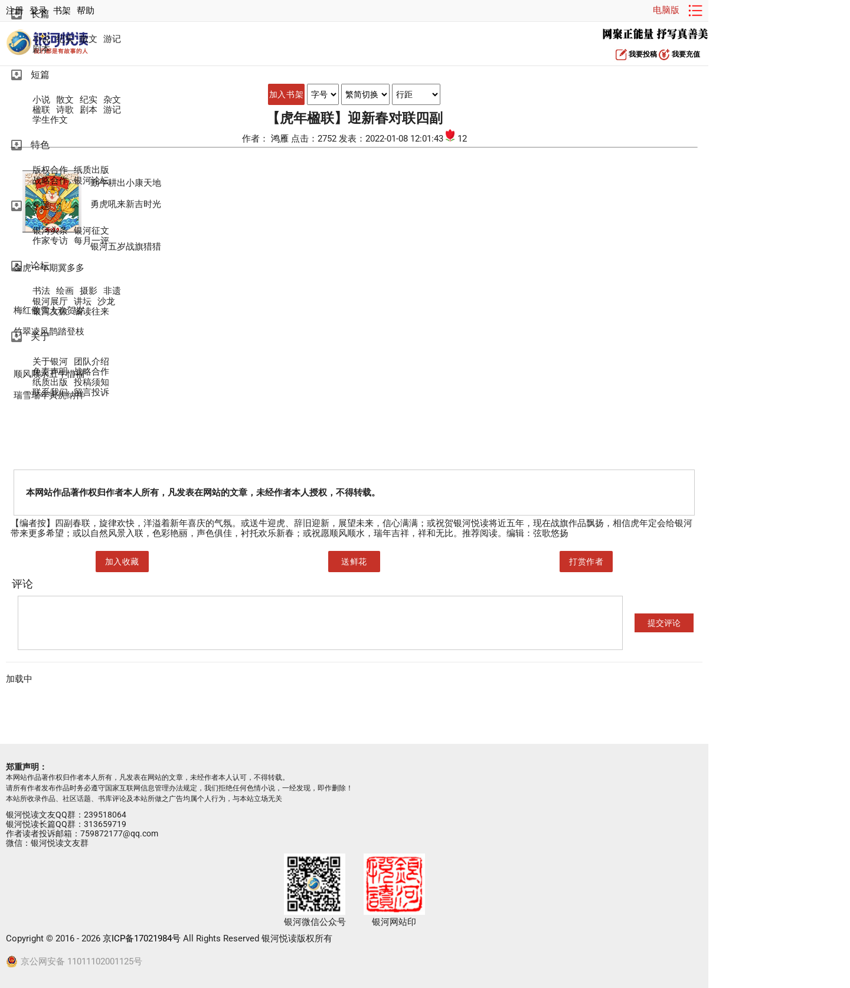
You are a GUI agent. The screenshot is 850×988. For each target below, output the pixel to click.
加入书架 (286, 94)
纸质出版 (91, 170)
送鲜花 (354, 561)
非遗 (112, 291)
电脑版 (666, 10)
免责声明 (50, 372)
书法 (41, 291)
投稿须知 (91, 383)
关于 (40, 336)
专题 (40, 205)
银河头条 (50, 231)
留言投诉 (91, 393)
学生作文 (50, 120)
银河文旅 (50, 312)
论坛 (40, 265)
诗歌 (65, 110)
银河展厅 (50, 302)
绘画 (65, 291)
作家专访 (50, 241)
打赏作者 (586, 561)
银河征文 (91, 231)
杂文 (112, 100)
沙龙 (106, 302)
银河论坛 (91, 181)
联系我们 (50, 393)
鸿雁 (281, 138)
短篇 (40, 74)
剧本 (41, 49)
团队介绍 (91, 362)
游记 (112, 39)
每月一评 (91, 241)
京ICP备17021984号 (142, 938)
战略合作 (50, 181)
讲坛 (82, 302)
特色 (40, 144)
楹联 (41, 110)
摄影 (88, 291)
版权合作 (50, 170)
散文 (88, 39)
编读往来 (91, 312)
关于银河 (50, 362)
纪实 (65, 39)
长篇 (40, 13)
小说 (41, 39)
